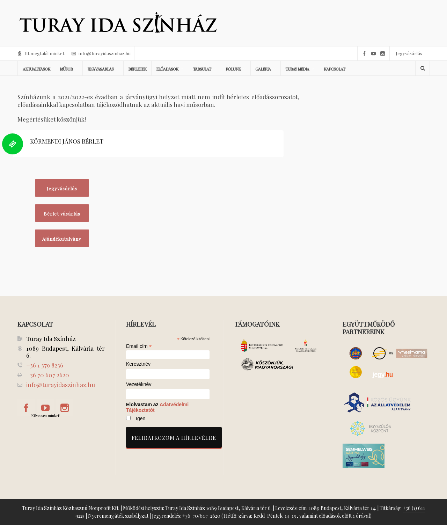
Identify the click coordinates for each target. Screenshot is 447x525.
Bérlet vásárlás (62, 214)
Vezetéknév (138, 384)
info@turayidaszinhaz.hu (101, 53)
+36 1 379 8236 (44, 365)
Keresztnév (138, 364)
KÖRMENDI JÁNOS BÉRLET (66, 141)
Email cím (139, 346)
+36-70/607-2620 (201, 515)
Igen (140, 418)
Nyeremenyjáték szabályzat (118, 515)
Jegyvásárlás (409, 53)
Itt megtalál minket (40, 53)
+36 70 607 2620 (47, 375)
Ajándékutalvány (61, 239)
